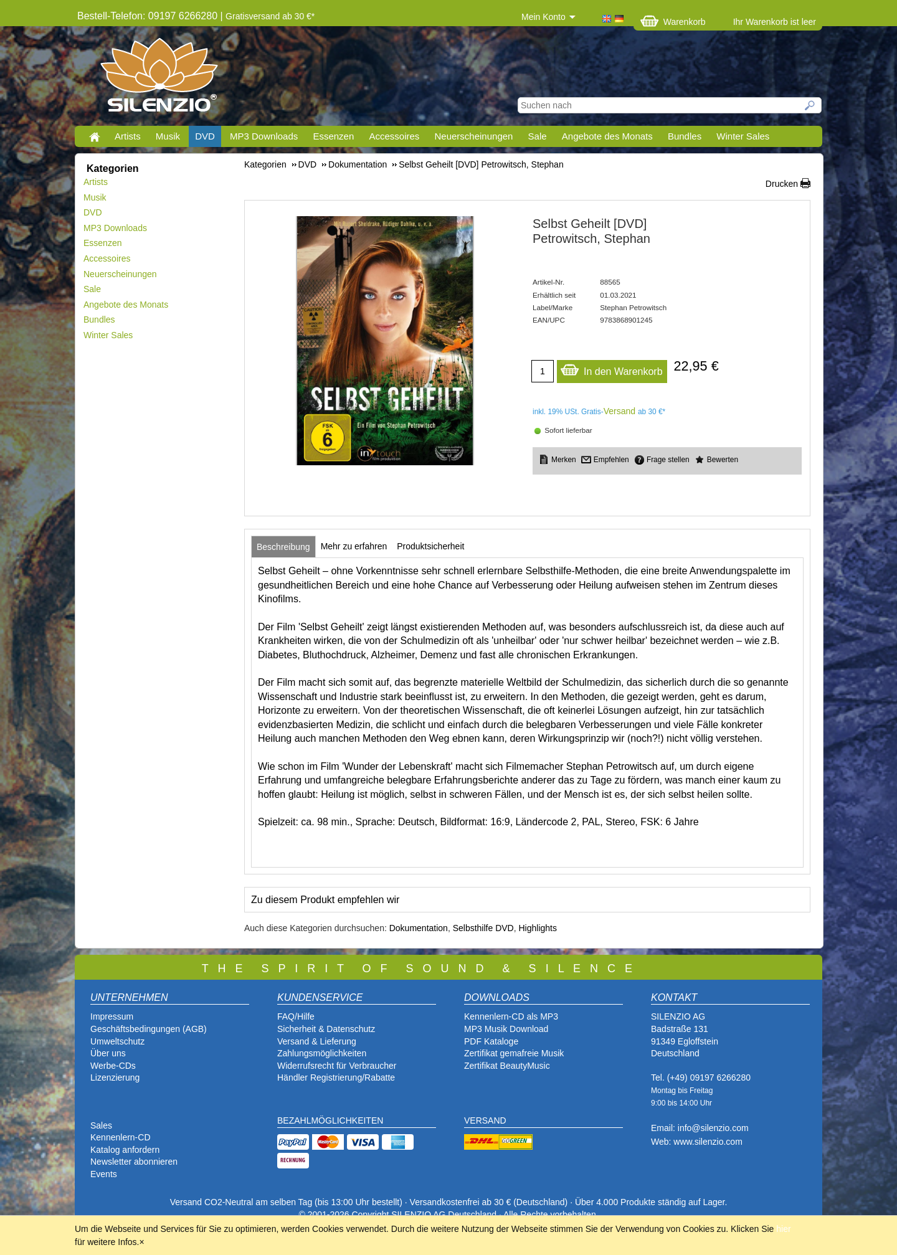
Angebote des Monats (607, 136)
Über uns (108, 1053)
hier (783, 1229)
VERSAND (485, 1120)
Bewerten (722, 459)
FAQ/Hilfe (296, 1016)
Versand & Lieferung (316, 1041)
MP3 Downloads (264, 136)
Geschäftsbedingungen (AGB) (148, 1029)
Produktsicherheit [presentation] (430, 546)
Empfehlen (611, 459)
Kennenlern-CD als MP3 (511, 1016)
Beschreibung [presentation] (283, 547)
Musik (168, 136)
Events (103, 1174)
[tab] (283, 547)
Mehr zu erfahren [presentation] (354, 546)
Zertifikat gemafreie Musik (514, 1053)
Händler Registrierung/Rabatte (336, 1077)
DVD (205, 136)
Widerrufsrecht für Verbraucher (336, 1066)
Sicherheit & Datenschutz (326, 1029)
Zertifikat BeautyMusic (507, 1066)
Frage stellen (668, 459)
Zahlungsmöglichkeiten (321, 1053)
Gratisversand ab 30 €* (270, 16)
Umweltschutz (117, 1041)
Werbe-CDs (113, 1066)
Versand (619, 411)
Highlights (538, 928)
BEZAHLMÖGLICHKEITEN (330, 1120)
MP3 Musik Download (506, 1029)
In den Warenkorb (611, 368)
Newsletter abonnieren (134, 1162)
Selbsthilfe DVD (483, 928)
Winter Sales (742, 136)
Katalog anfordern (124, 1150)
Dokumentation (418, 928)
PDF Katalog (488, 1041)
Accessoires (394, 136)
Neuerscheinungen (474, 136)
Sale (537, 136)
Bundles (684, 136)
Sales (101, 1125)
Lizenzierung (115, 1077)
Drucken (782, 184)
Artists (128, 136)
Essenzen (333, 136)
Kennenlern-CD (120, 1137)
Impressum (111, 1016)
